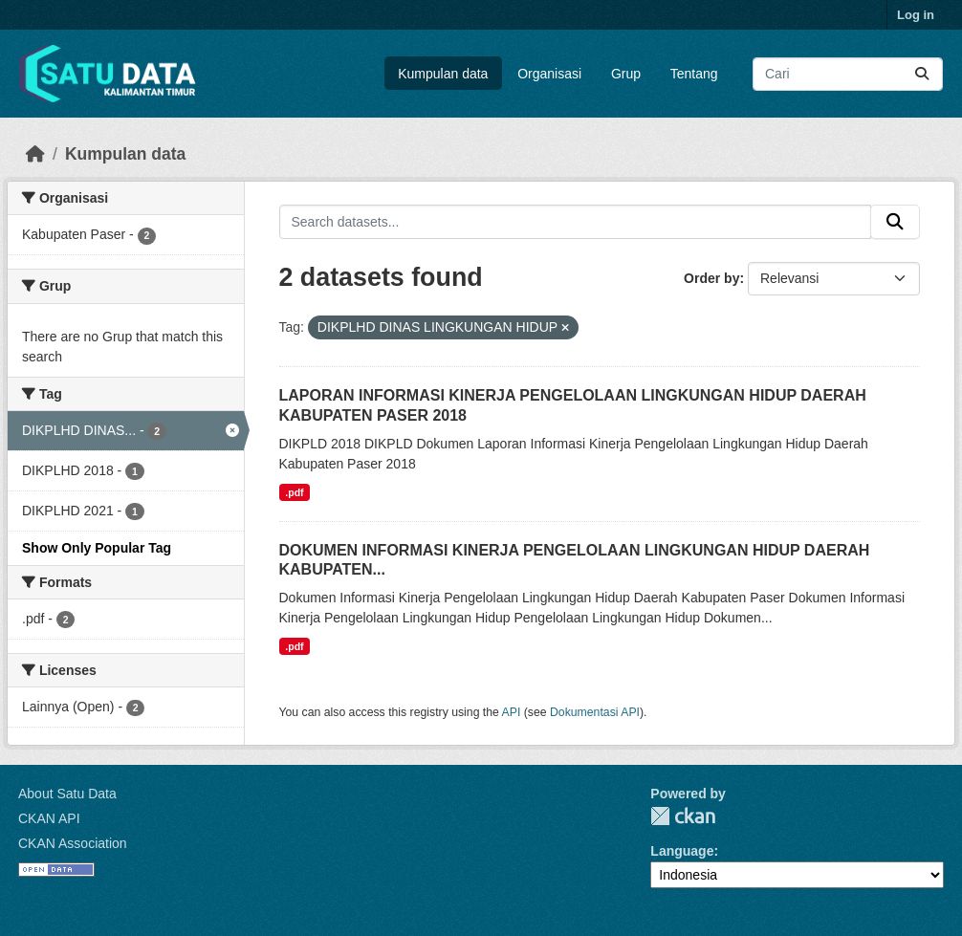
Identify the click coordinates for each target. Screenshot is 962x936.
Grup (626, 73)
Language (681, 851)
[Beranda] (35, 153)
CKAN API (49, 818)
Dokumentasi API (595, 712)
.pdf (294, 492)
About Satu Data (67, 793)
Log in (915, 15)
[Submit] (922, 74)
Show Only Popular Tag (96, 547)
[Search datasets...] (848, 74)
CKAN (682, 816)
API (511, 712)
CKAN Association (72, 843)
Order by (711, 278)
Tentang (694, 73)
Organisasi (549, 73)
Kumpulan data (443, 73)
